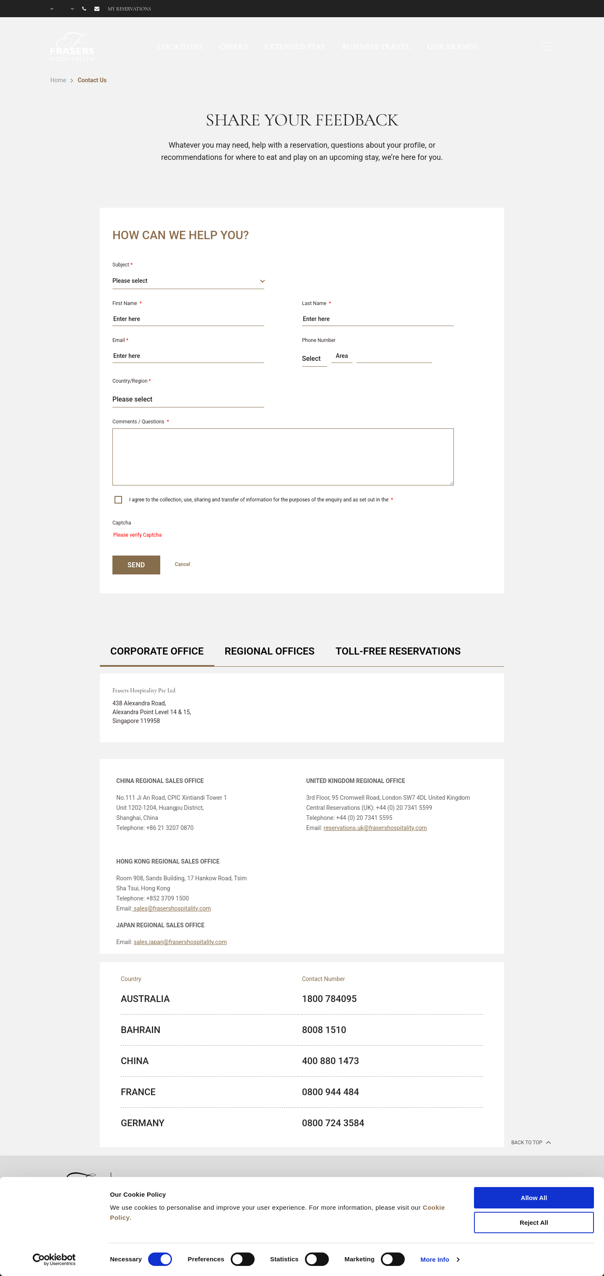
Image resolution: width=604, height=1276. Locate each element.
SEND (136, 565)
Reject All (534, 1222)
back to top (530, 1142)
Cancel (182, 564)
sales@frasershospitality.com (171, 908)
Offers (233, 46)
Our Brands (452, 46)
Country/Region (131, 381)
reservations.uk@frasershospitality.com (375, 828)
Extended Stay (295, 46)
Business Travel (376, 46)
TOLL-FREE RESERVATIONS (398, 651)
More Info (435, 1259)
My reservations (129, 9)
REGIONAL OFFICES (270, 651)
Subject (122, 265)
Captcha (121, 523)
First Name (127, 303)
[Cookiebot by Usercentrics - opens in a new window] (54, 1259)
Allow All (534, 1197)
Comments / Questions (140, 422)
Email (120, 340)
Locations (180, 46)
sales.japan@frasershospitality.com (180, 942)
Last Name (316, 303)
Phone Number (319, 340)
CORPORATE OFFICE (157, 651)
